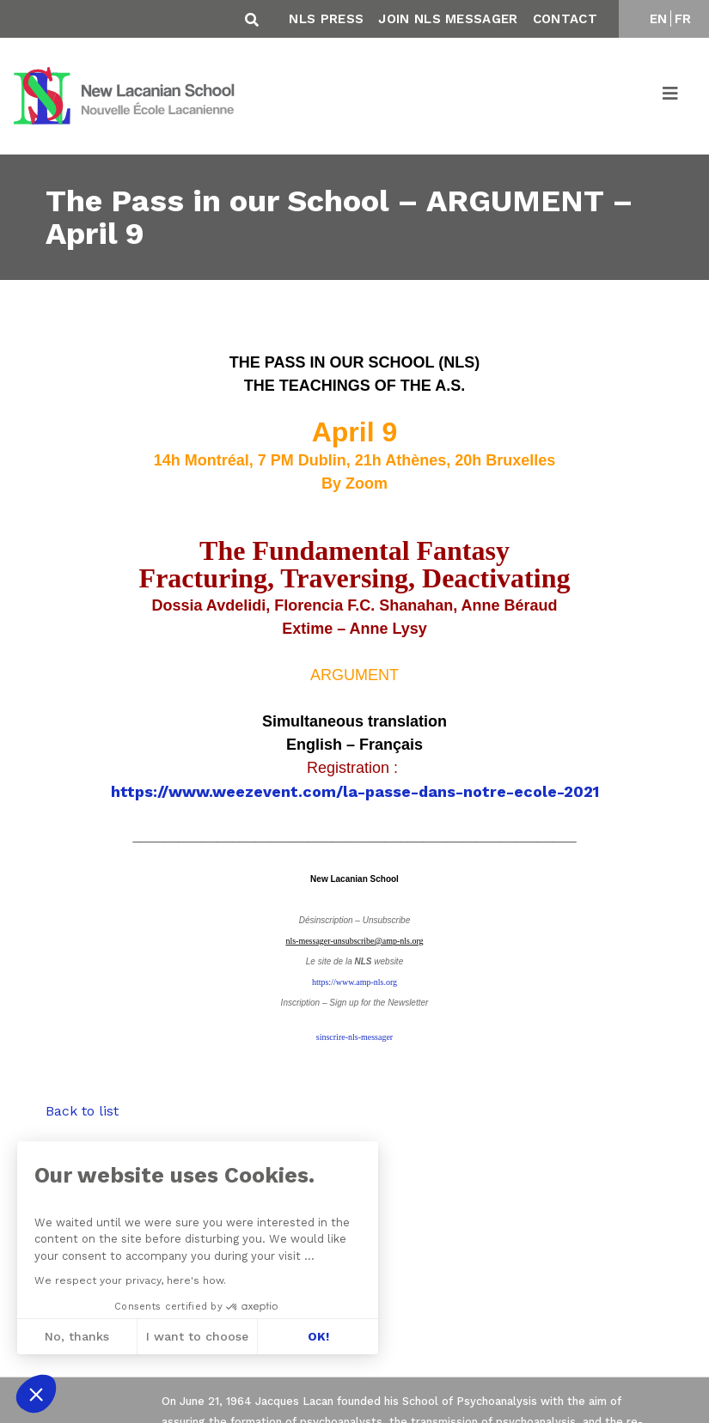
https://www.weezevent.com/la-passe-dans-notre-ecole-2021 (355, 791)
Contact (565, 19)
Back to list (82, 1111)
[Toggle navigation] (671, 96)
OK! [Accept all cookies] (317, 1336)
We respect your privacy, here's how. (129, 1280)
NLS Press (326, 19)
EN (659, 19)
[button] (36, 1393)
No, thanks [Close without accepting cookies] (76, 1336)
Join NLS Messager (447, 19)
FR (683, 19)
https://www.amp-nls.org (354, 982)
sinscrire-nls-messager (354, 1037)
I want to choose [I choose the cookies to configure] (197, 1336)
